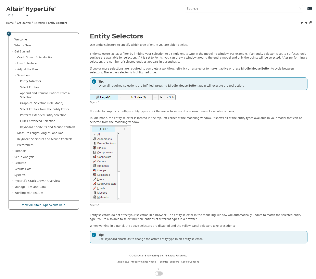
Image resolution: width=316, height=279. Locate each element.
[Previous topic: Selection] (302, 23)
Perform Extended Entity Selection (43, 115)
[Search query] (244, 8)
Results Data (22, 169)
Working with (28, 193)
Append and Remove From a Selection (45, 95)
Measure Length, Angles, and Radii (41, 133)
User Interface (27, 63)
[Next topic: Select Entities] (306, 23)
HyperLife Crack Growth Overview (37, 181)
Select (29, 87)
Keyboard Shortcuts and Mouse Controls (47, 127)
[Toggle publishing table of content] (9, 34)
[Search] (299, 9)
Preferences (25, 145)
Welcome (20, 39)
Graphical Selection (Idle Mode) (41, 103)
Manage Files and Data (30, 187)
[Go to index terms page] (305, 10)
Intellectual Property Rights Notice (136, 262)
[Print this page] (311, 23)
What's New (22, 45)
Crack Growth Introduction (35, 57)
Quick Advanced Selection (37, 121)
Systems (20, 175)
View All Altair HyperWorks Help (43, 205)
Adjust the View (27, 69)
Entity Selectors (57, 23)
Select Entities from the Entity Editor (44, 109)
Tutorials (20, 151)
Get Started (24, 23)
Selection (39, 23)
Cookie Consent (190, 262)
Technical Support (168, 262)
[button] (12, 40)
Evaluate (20, 163)
